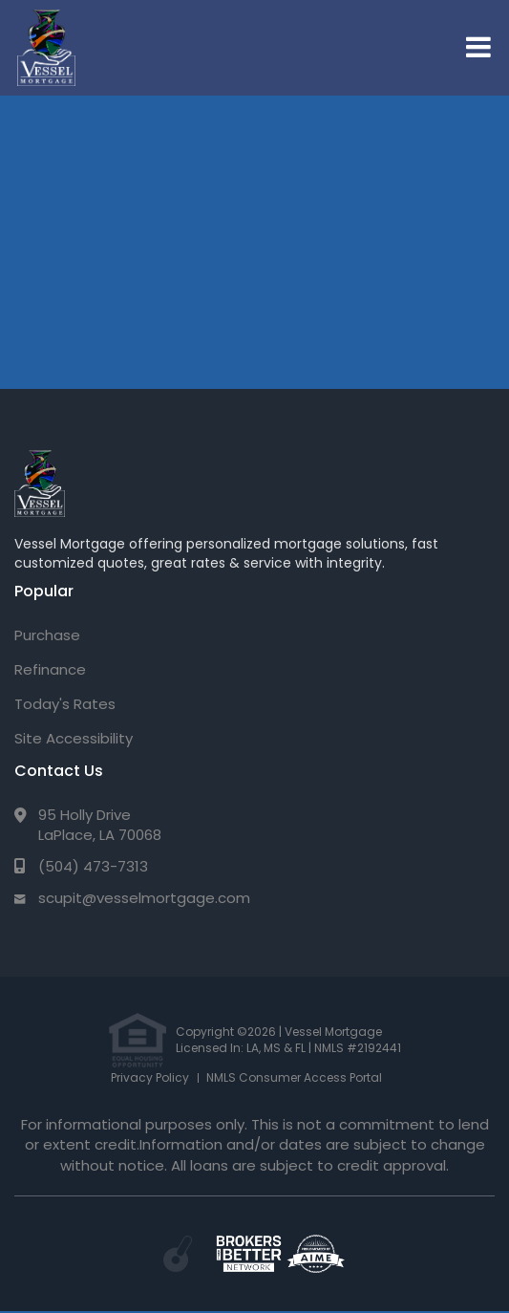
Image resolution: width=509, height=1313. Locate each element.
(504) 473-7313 (93, 866)
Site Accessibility (73, 738)
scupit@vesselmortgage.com (144, 898)
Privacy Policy (150, 1077)
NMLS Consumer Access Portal (294, 1077)
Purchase (47, 635)
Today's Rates (65, 704)
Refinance (50, 669)
